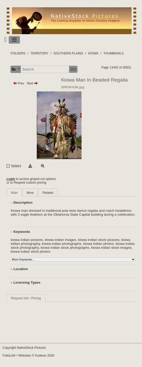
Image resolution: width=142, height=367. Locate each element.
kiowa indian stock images (111, 248)
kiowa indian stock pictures (99, 240)
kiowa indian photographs (61, 244)
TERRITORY (39, 53)
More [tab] (30, 193)
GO (73, 69)
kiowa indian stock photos (30, 251)
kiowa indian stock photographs (65, 248)
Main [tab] (14, 193)
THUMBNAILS (113, 53)
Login (11, 179)
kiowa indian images (60, 240)
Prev (18, 83)
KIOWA (93, 53)
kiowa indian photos (98, 244)
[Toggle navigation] (14, 40)
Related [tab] (47, 193)
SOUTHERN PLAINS (68, 53)
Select (16, 166)
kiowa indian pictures (27, 240)
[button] (16, 69)
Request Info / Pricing (26, 298)
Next (32, 83)
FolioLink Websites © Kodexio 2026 (28, 355)
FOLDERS (18, 53)
